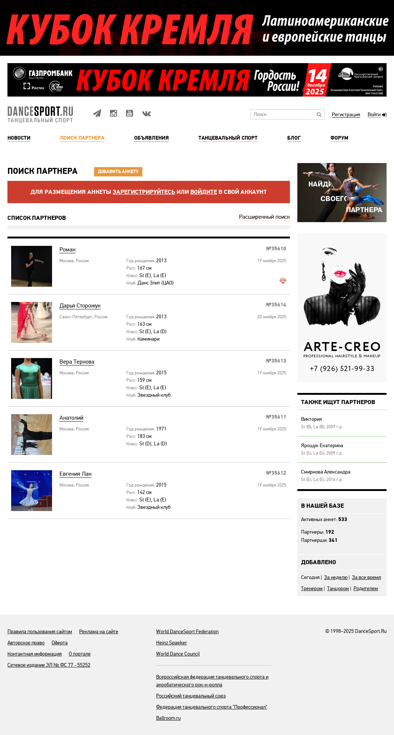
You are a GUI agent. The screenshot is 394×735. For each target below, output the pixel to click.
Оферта (60, 643)
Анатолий (71, 418)
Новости (18, 138)
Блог (294, 138)
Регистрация (346, 115)
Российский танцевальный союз (191, 696)
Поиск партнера (82, 138)
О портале (80, 654)
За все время (366, 577)
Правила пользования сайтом (39, 631)
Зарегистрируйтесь (144, 192)
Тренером (312, 588)
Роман (67, 249)
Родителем (365, 588)
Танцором (338, 588)
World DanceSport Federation (187, 631)
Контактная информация (34, 654)
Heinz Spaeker (171, 643)
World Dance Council (178, 654)
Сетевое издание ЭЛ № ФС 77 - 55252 (48, 665)
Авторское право (26, 643)
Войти (374, 115)
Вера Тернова (76, 361)
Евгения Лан (75, 474)
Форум (339, 138)
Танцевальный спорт (228, 138)
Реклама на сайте (98, 631)
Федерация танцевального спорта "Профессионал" (211, 707)
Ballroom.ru (168, 718)
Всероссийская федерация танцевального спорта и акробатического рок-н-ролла (212, 681)
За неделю (336, 577)
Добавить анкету (118, 172)
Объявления (151, 138)
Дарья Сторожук (80, 305)
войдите (203, 192)
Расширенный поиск (264, 217)
